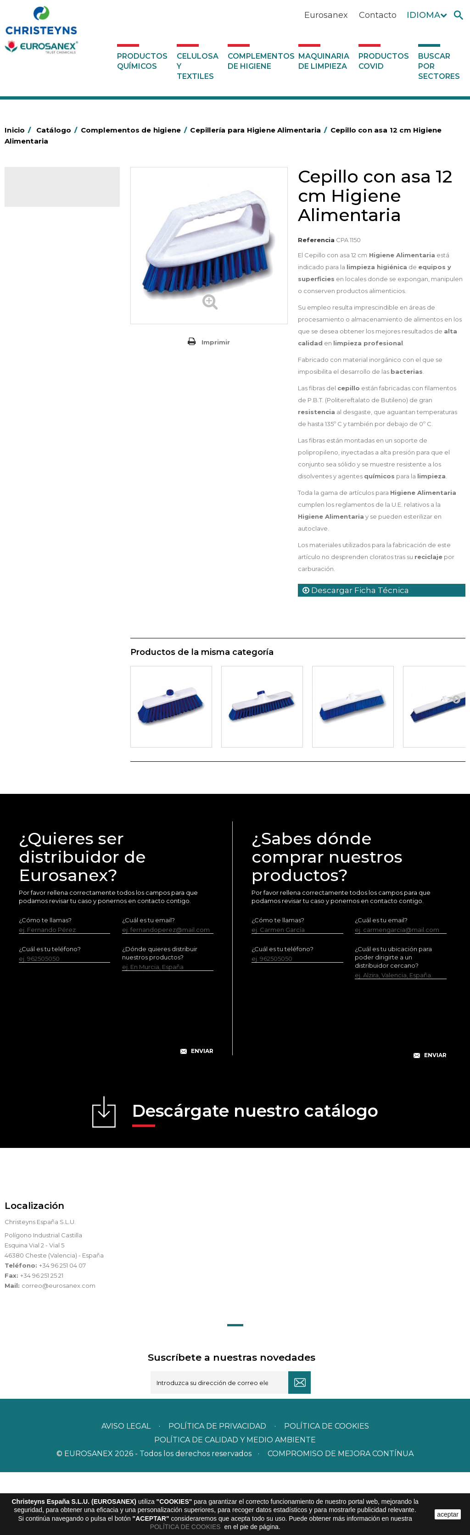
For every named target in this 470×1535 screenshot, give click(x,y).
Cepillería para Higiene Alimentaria (54, 459)
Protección (39, 565)
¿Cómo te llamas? (45, 982)
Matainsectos (42, 522)
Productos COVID (383, 61)
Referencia (316, 240)
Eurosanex (326, 15)
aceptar (448, 1514)
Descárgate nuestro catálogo (255, 1177)
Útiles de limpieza (49, 622)
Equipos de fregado (52, 410)
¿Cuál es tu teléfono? (50, 1011)
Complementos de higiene (261, 61)
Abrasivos (36, 268)
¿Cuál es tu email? (148, 982)
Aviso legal (126, 1489)
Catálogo (47, 193)
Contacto (378, 15)
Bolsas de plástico (49, 325)
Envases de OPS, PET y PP (61, 424)
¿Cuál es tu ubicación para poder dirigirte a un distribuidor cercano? (393, 1020)
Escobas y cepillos (49, 438)
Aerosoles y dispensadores (62, 282)
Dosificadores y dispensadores (43, 657)
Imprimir (215, 342)
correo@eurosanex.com (58, 1348)
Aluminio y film (44, 296)
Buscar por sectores (439, 66)
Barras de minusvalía (53, 311)
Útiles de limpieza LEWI (57, 636)
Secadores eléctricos (54, 607)
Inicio (19, 130)
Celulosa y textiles (197, 66)
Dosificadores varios (53, 678)
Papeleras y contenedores (62, 395)
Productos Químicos (142, 61)
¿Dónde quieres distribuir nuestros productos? (159, 1016)
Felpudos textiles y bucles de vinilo (59, 487)
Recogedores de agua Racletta (54, 586)
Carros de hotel (45, 367)
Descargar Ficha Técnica (355, 590)
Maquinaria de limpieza (323, 61)
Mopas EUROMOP (50, 537)
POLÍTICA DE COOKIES (186, 1526)
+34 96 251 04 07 (62, 1328)
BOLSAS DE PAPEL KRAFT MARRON (59, 346)
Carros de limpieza (50, 381)
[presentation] (116, 1083)
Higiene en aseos (48, 508)
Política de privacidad (217, 1489)
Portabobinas (42, 551)
